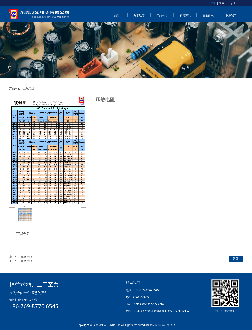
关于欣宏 (139, 15)
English (232, 3)
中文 (213, 3)
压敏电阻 (26, 256)
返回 (236, 258)
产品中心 (162, 15)
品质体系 (208, 15)
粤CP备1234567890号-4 (160, 325)
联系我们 (231, 15)
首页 (116, 15)
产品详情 (22, 233)
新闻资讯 (185, 15)
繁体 (221, 3)
